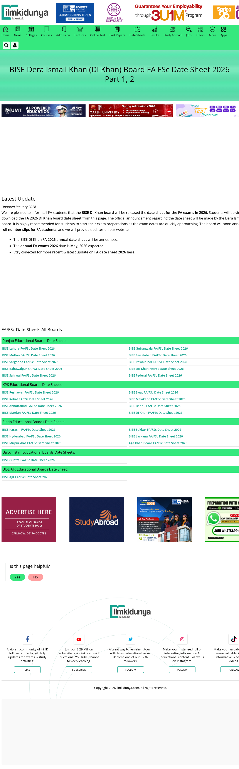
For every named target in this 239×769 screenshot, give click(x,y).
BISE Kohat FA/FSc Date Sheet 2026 (27, 399)
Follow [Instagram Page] (182, 670)
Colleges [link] (31, 32)
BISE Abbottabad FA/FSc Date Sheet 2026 (32, 406)
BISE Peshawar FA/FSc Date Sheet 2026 (30, 392)
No (35, 577)
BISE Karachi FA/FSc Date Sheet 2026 (29, 429)
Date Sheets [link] (137, 32)
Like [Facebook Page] (27, 670)
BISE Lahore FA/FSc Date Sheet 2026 (28, 348)
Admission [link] (63, 32)
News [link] (17, 32)
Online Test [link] (97, 32)
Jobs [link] (189, 32)
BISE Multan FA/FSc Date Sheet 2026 (28, 355)
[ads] (29, 520)
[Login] (15, 45)
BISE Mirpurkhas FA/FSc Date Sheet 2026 (31, 443)
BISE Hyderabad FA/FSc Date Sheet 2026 (31, 436)
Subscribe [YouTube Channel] (79, 670)
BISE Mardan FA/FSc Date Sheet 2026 (29, 412)
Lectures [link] (80, 32)
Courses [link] (46, 32)
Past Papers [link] (117, 32)
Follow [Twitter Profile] (130, 670)
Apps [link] (223, 32)
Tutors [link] (200, 32)
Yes (17, 577)
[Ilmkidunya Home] (25, 12)
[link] (75, 13)
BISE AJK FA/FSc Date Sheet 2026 (25, 477)
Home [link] (6, 32)
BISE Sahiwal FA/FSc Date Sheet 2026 (29, 375)
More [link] (212, 32)
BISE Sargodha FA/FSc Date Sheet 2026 (30, 362)
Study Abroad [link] (173, 32)
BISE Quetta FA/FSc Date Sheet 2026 (28, 460)
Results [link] (154, 32)
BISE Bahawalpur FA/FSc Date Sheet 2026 (32, 369)
